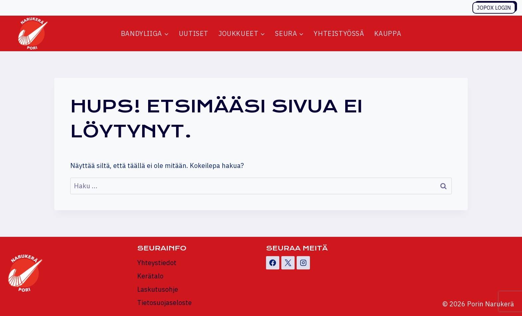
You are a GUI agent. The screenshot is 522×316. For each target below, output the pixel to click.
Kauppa (387, 33)
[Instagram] (303, 262)
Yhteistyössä (339, 33)
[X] (288, 262)
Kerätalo (150, 275)
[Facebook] (272, 262)
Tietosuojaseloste (164, 302)
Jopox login (494, 7)
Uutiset (193, 33)
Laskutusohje (157, 289)
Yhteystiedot (156, 262)
